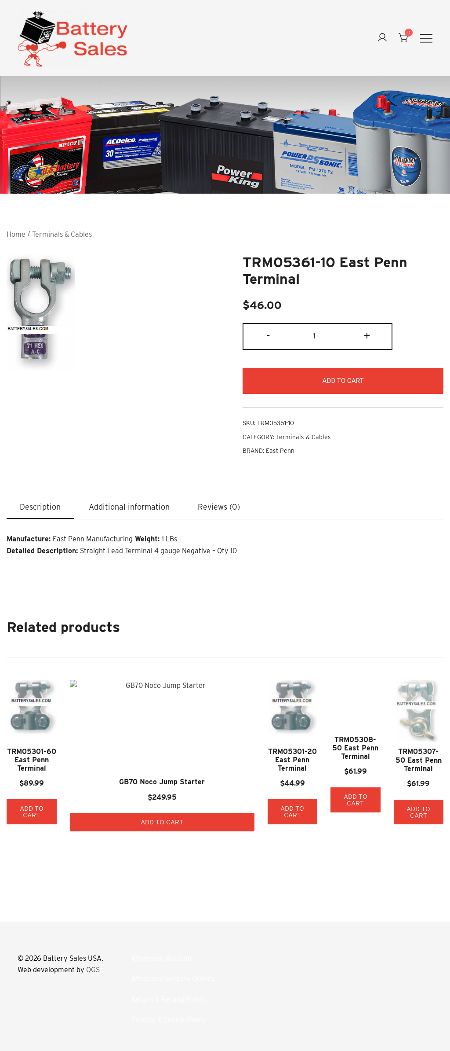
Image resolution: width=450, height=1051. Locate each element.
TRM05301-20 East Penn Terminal (225, 758)
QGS (93, 964)
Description (40, 507)
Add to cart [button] (45, 803)
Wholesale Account (161, 952)
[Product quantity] (317, 336)
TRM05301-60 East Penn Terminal (44, 758)
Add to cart (343, 381)
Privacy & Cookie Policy (168, 1014)
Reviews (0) (219, 507)
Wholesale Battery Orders (172, 973)
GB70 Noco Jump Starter (135, 732)
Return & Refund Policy (168, 993)
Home (16, 234)
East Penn (280, 451)
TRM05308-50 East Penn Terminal (314, 771)
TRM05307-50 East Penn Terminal (405, 759)
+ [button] (366, 335)
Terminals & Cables (62, 234)
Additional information (129, 507)
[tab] (40, 507)
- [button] (268, 335)
